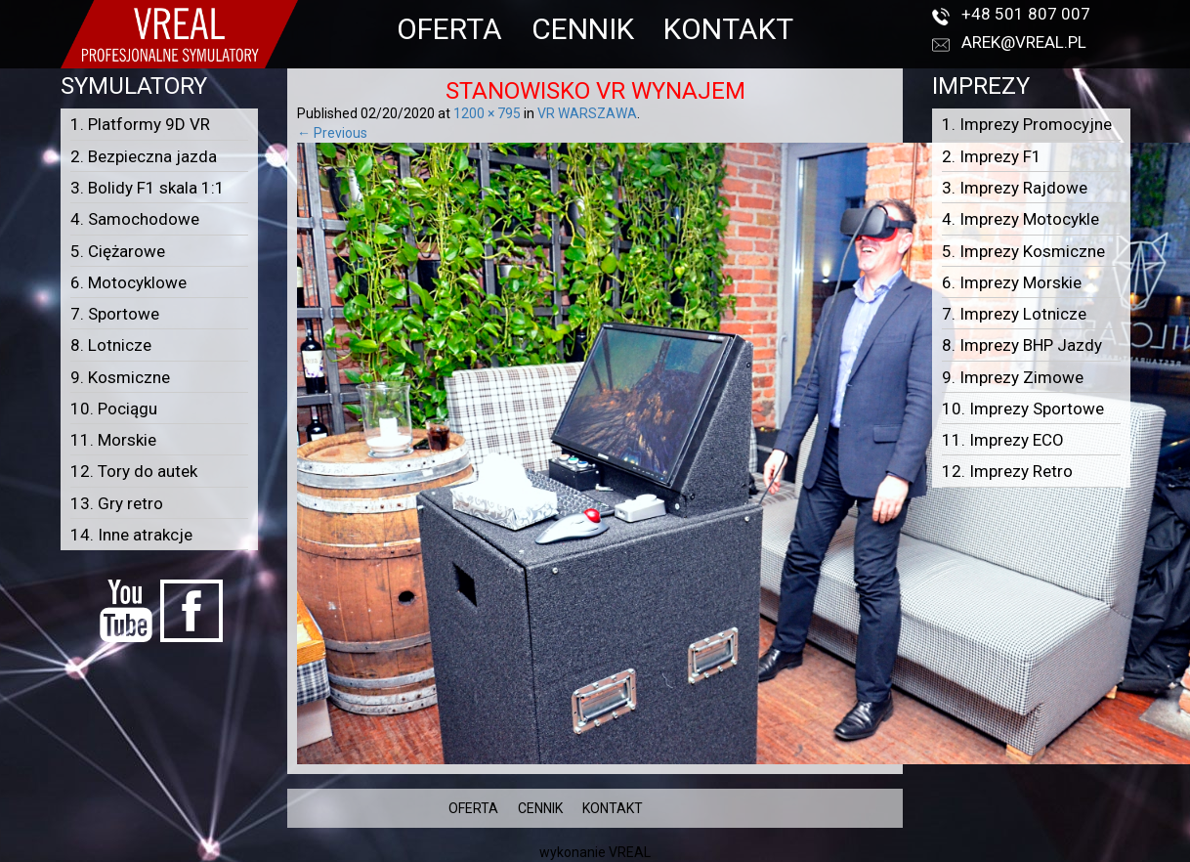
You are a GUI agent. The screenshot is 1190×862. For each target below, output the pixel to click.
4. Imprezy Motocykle (1020, 219)
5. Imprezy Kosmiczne (1023, 251)
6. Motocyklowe (128, 282)
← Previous (332, 133)
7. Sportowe (114, 313)
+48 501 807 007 (1025, 13)
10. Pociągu (113, 408)
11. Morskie (113, 440)
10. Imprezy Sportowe (1023, 408)
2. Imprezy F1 (991, 156)
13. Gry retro (116, 503)
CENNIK (582, 29)
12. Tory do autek (133, 471)
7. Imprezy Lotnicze (1014, 313)
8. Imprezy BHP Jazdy (1022, 345)
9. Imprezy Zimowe (1013, 377)
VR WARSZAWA (587, 113)
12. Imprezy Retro (1007, 471)
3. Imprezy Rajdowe (1014, 187)
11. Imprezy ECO (1003, 440)
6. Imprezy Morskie (1012, 282)
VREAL (630, 852)
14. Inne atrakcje (131, 534)
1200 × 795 (487, 113)
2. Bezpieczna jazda (143, 156)
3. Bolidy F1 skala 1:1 (147, 187)
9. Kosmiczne (120, 377)
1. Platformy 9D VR (140, 124)
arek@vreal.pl (1023, 42)
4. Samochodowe (134, 219)
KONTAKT (728, 29)
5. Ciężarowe (117, 251)
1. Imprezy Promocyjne (1027, 124)
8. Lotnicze (110, 345)
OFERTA (449, 29)
